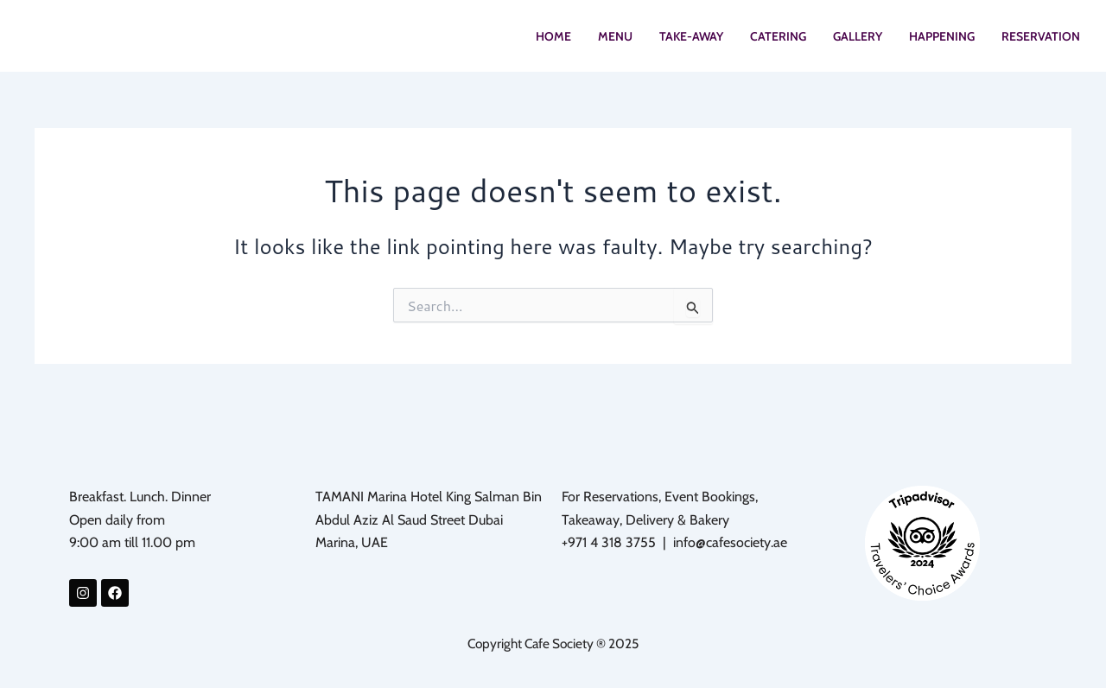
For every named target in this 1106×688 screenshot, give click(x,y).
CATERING (778, 40)
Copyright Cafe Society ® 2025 (553, 643)
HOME (553, 40)
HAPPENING (942, 40)
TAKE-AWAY (691, 40)
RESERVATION (1040, 40)
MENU (615, 40)
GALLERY (857, 40)
